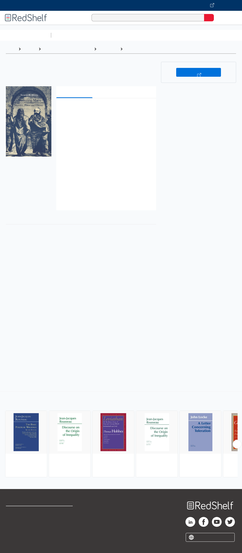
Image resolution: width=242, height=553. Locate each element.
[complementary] (121, 434)
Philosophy (108, 49)
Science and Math (96, 35)
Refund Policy (62, 522)
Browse (29, 49)
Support (12, 522)
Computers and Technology (139, 35)
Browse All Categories (25, 35)
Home (11, 49)
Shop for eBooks (20, 512)
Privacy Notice (18, 533)
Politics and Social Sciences (67, 49)
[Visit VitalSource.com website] (121, 5)
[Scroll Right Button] (237, 444)
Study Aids (66, 35)
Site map (13, 544)
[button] (106, 109)
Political (132, 49)
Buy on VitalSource (198, 72)
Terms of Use (62, 512)
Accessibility (61, 533)
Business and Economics (189, 35)
